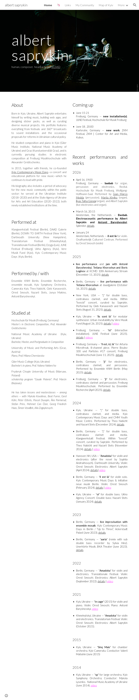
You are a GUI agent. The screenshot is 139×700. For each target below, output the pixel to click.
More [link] (121, 5)
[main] (69, 51)
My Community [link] (85, 5)
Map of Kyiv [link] (106, 5)
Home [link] (48, 5)
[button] (135, 5)
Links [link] (68, 5)
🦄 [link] (58, 5)
